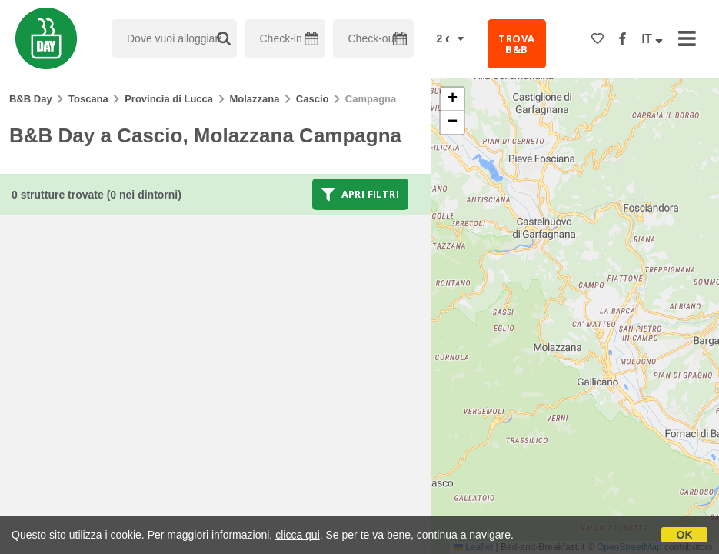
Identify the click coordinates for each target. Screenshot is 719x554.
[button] (452, 99)
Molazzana (254, 99)
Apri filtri (360, 194)
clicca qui (297, 535)
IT (652, 38)
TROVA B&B (516, 44)
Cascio (312, 99)
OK (685, 535)
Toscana (88, 99)
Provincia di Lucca (169, 99)
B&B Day (30, 99)
